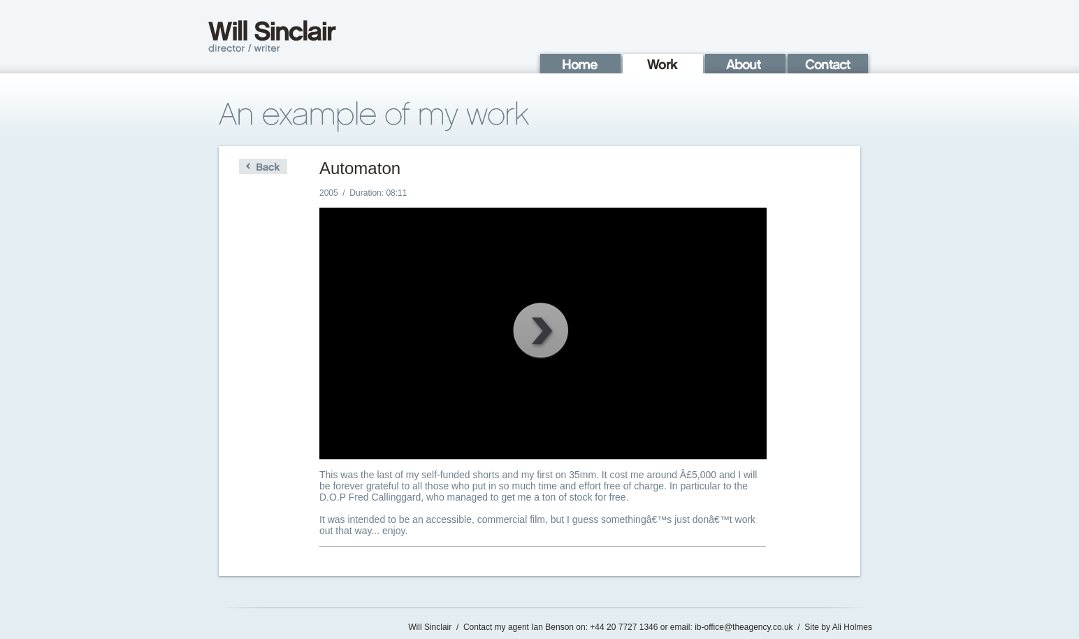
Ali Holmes (852, 627)
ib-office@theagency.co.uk (743, 627)
